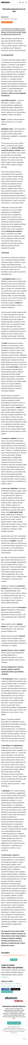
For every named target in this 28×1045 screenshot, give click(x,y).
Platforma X (16, 989)
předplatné (4, 977)
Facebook (6, 989)
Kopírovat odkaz (8, 991)
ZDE (16, 1032)
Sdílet (14, 959)
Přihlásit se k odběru (14, 1023)
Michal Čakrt (5, 17)
